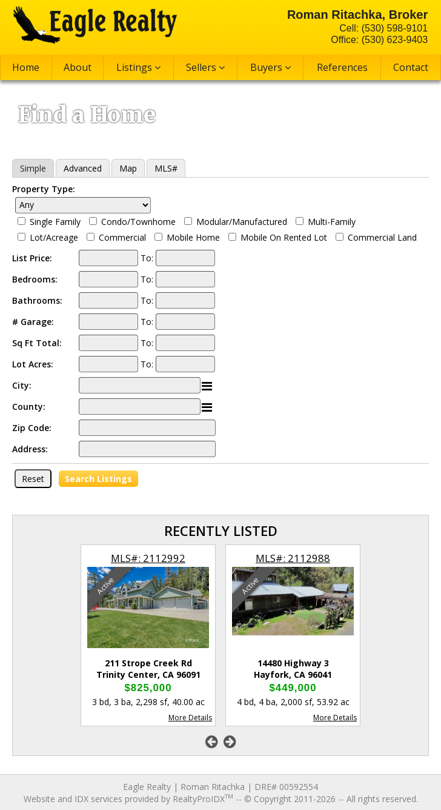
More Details (190, 717)
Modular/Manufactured (241, 221)
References (342, 67)
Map (128, 168)
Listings (138, 67)
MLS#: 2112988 (293, 558)
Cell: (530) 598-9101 (383, 28)
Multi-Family (332, 221)
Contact (410, 67)
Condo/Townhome (138, 221)
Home (25, 67)
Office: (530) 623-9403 (379, 40)
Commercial (122, 237)
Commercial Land (382, 237)
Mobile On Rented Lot (283, 237)
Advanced (83, 168)
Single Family (55, 221)
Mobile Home (193, 237)
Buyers (270, 67)
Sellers (205, 67)
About (77, 67)
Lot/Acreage (54, 237)
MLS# (165, 168)
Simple (33, 168)
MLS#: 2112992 (148, 558)
